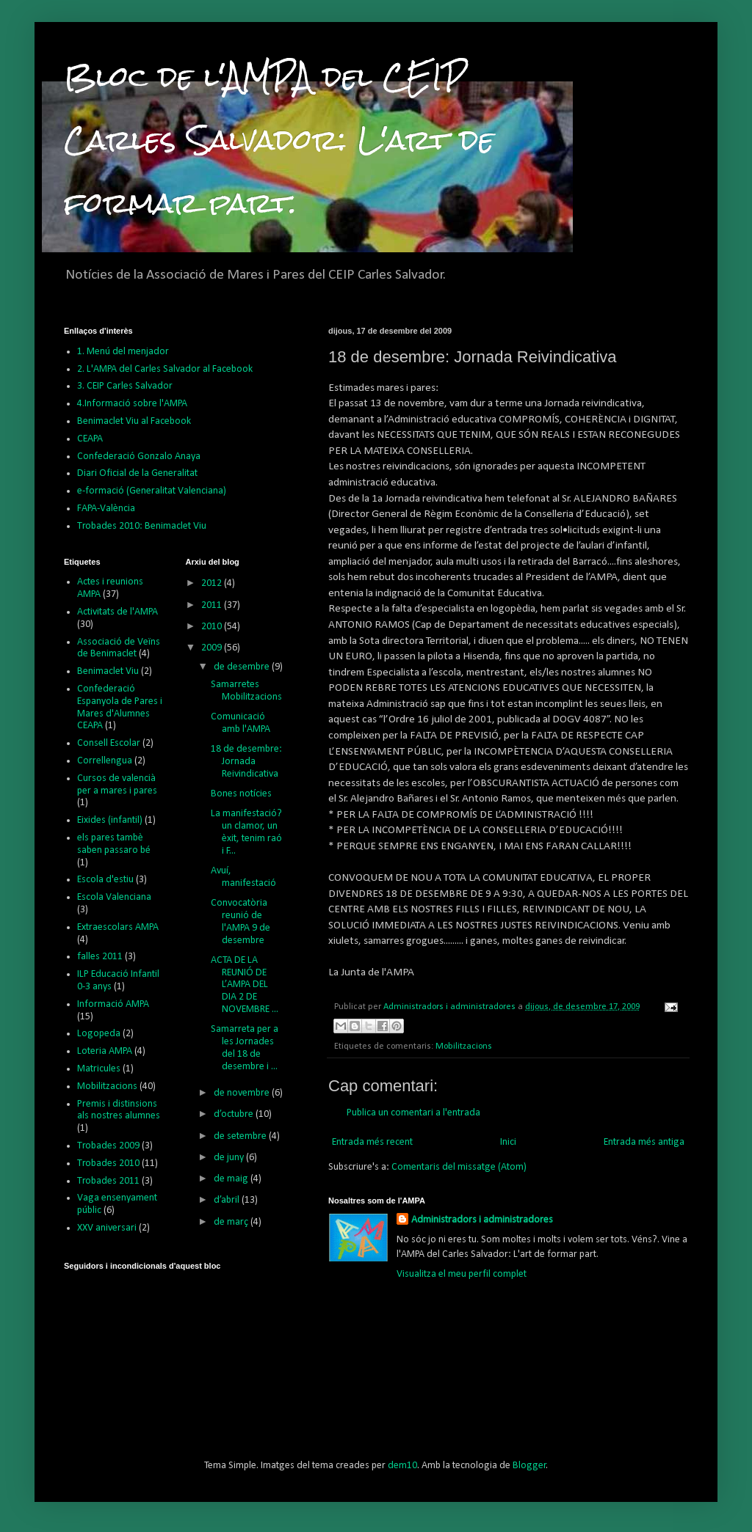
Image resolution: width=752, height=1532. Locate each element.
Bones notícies (241, 793)
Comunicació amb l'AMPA (240, 723)
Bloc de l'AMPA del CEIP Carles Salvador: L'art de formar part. (279, 139)
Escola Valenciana (114, 897)
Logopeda (98, 1033)
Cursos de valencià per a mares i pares (117, 784)
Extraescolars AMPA (118, 927)
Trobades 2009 (108, 1145)
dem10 (402, 1465)
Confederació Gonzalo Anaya (138, 456)
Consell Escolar (108, 743)
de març (232, 1222)
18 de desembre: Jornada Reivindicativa (246, 762)
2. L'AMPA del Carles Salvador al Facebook (165, 369)
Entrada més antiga (644, 1142)
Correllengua (104, 760)
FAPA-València (106, 508)
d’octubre (235, 1114)
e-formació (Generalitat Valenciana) (151, 490)
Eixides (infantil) (109, 820)
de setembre (241, 1136)
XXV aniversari (107, 1228)
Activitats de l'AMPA (117, 611)
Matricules (98, 1068)
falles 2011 (100, 956)
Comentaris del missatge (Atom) (459, 1167)
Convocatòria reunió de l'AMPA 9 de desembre (240, 921)
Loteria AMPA (104, 1051)
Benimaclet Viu (108, 671)
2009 (212, 647)
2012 (212, 583)
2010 (212, 626)
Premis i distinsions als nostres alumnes (118, 1110)
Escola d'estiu (105, 879)
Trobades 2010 (108, 1163)
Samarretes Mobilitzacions (246, 691)
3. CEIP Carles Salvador (125, 386)
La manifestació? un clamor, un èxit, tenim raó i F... (246, 832)
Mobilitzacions (463, 1046)
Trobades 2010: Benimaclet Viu (141, 526)
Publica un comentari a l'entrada (413, 1112)
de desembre (243, 666)
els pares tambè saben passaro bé (114, 844)
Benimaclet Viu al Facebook (134, 421)
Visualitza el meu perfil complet (462, 1274)
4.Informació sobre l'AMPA (132, 403)
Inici (508, 1142)
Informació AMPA (113, 1004)
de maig (232, 1178)
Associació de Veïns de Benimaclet (118, 648)
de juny (230, 1157)
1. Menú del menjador (123, 351)
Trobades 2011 (108, 1181)
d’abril (228, 1200)
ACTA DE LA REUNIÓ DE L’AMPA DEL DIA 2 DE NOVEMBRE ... (244, 985)
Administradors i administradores (482, 1219)
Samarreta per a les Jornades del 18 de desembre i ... (244, 1047)
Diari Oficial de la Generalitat (137, 473)
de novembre (243, 1093)
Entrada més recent (372, 1142)
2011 (212, 605)
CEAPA (90, 438)
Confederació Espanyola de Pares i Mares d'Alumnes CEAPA (119, 707)
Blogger (529, 1465)
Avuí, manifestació (243, 877)
